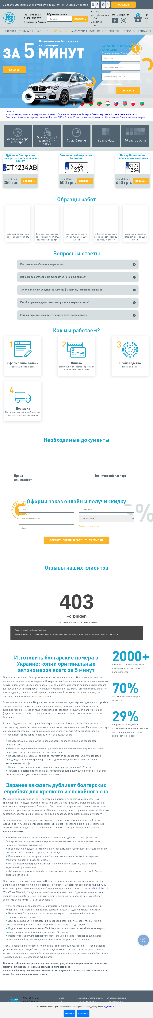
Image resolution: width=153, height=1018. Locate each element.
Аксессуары (79, 31)
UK (146, 15)
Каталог (14, 69)
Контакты (144, 31)
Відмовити (83, 1013)
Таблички (115, 31)
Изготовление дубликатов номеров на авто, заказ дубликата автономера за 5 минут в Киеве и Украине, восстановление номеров (70, 114)
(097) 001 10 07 (32, 14)
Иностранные (60, 31)
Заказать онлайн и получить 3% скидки (76, 540)
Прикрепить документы (111, 83)
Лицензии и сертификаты (90, 997)
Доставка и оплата (87, 1001)
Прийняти (69, 1013)
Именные (42, 31)
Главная (10, 31)
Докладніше (110, 1007)
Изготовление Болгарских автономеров (125, 117)
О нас (61, 997)
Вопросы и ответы (116, 1001)
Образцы (130, 31)
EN (146, 18)
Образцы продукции (117, 997)
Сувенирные (97, 31)
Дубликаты (25, 31)
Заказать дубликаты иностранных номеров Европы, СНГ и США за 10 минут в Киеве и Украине (53, 117)
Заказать (123, 4)
